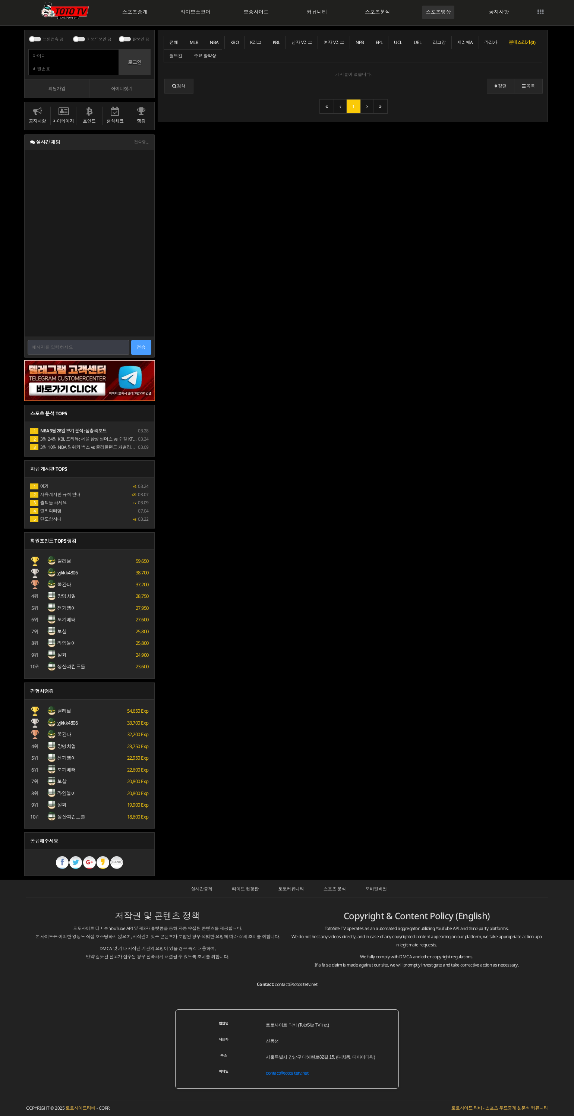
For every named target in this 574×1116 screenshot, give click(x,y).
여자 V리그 (334, 42)
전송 (141, 347)
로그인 (134, 62)
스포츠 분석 (335, 889)
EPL (379, 42)
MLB (194, 42)
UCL (398, 42)
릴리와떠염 (46, 511)
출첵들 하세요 (48, 502)
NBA (214, 42)
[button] (178, 86)
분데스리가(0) (522, 42)
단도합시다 (46, 519)
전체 (174, 42)
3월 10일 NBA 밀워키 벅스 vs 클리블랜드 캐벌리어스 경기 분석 (94, 447)
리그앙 (439, 42)
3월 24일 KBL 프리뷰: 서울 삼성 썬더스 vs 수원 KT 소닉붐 (88, 439)
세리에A (465, 42)
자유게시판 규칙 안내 (55, 494)
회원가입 (56, 88)
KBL (276, 42)
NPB (360, 42)
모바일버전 (376, 889)
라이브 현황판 (245, 889)
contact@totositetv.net (296, 984)
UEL (418, 42)
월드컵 (176, 56)
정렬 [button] (501, 86)
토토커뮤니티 (291, 889)
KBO (234, 42)
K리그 (255, 42)
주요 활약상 (205, 56)
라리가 (491, 42)
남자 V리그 (301, 42)
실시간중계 (201, 889)
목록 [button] (528, 86)
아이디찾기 (122, 88)
